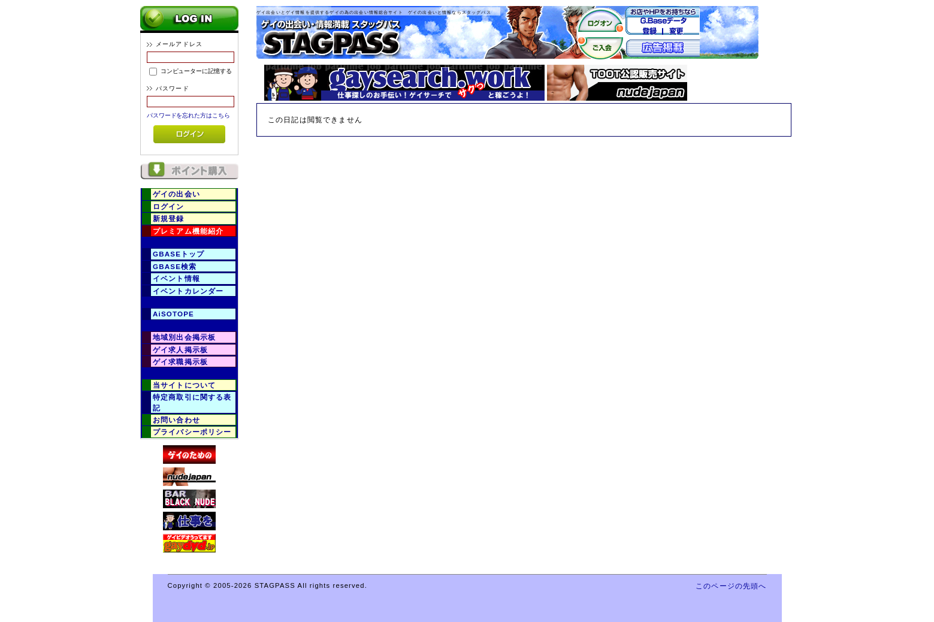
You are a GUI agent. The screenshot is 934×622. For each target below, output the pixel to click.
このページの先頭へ (731, 586)
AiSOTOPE (173, 314)
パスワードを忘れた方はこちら (188, 115)
